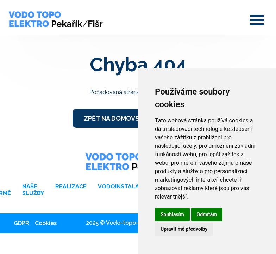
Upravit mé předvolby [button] (184, 229)
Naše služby (33, 189)
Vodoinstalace (122, 186)
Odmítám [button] (207, 214)
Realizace (71, 186)
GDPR (21, 223)
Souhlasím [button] (172, 214)
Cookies (46, 223)
